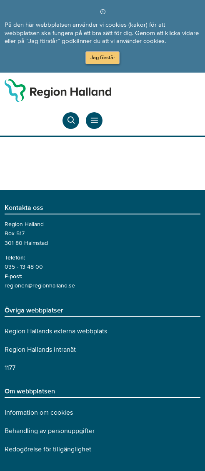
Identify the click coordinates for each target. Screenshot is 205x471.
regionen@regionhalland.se (40, 285)
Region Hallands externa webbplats (56, 331)
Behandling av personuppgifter (50, 431)
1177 (10, 368)
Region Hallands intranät (40, 349)
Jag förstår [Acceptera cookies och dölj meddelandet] (102, 57)
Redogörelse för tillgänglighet (48, 449)
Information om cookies (39, 412)
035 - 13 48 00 (24, 266)
